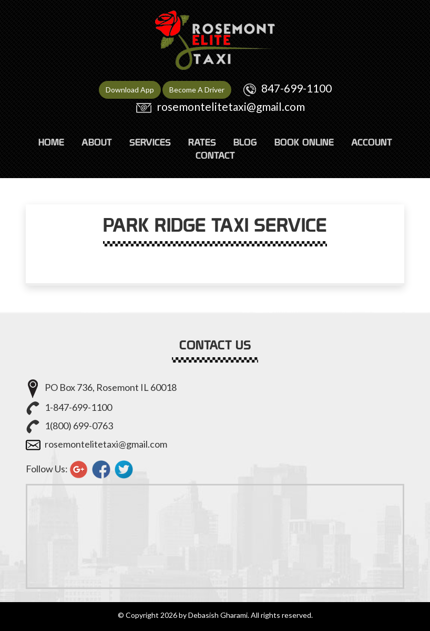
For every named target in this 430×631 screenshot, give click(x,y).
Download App (130, 89)
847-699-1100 (296, 88)
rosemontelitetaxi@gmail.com (231, 106)
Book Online (304, 142)
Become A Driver (196, 89)
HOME (51, 142)
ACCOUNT (371, 142)
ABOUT (96, 142)
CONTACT (215, 155)
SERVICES (150, 142)
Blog (245, 142)
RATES (202, 142)
